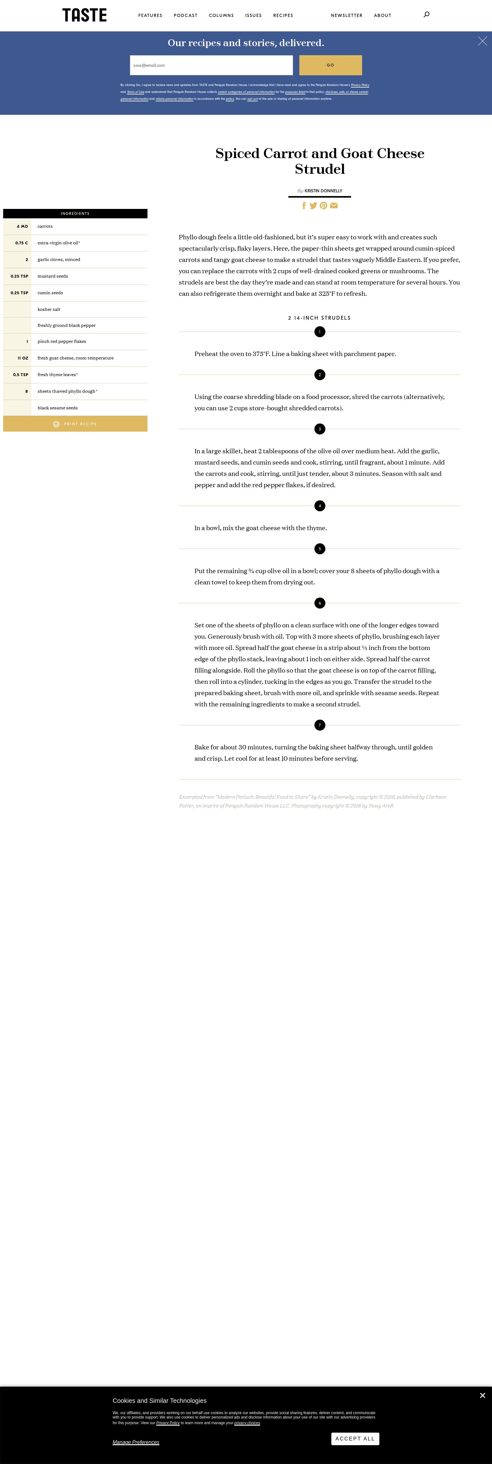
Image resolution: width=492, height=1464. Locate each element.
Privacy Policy (168, 1423)
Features (150, 15)
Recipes (283, 15)
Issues (253, 15)
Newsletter (347, 15)
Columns (221, 15)
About (383, 15)
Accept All (355, 1438)
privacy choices (247, 1423)
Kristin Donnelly (323, 191)
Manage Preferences (136, 1442)
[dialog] (246, 1425)
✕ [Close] (482, 1395)
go (331, 65)
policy (230, 99)
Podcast (186, 15)
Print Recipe (75, 424)
